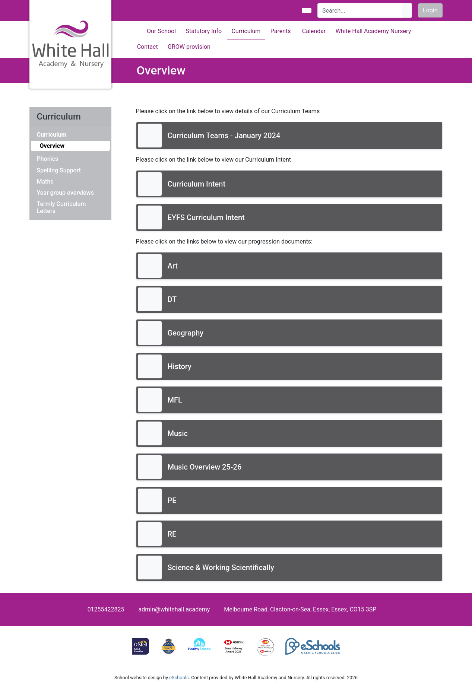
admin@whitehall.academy (174, 609)
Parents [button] (280, 31)
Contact (147, 46)
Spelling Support (59, 170)
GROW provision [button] (189, 46)
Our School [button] (161, 31)
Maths (45, 181)
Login (430, 10)
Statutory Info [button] (204, 31)
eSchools (179, 677)
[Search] (360, 10)
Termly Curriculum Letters (61, 207)
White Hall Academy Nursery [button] (373, 31)
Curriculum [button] (245, 31)
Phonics (47, 158)
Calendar (314, 31)
